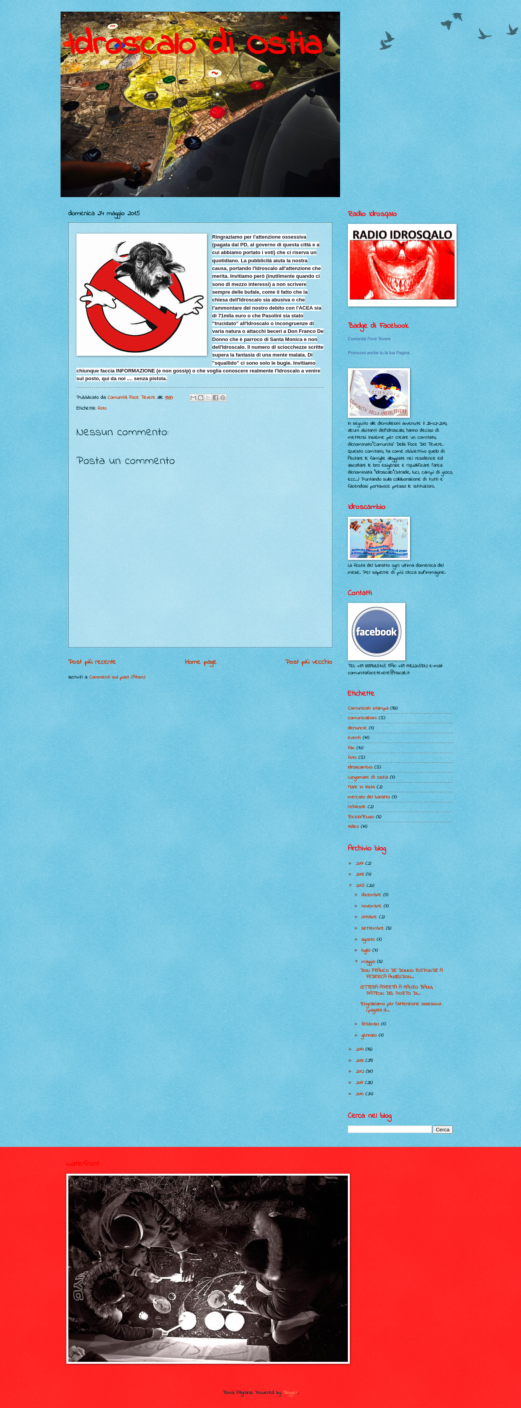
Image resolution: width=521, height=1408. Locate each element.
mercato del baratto (369, 797)
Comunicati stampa (368, 708)
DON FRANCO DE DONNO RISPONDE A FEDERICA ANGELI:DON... (401, 973)
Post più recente (92, 662)
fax (351, 748)
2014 (360, 1049)
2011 (360, 1082)
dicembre (372, 895)
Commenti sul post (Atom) (117, 677)
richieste (357, 807)
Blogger (290, 1392)
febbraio (371, 1024)
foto (102, 408)
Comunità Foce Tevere (369, 338)
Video (353, 826)
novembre (372, 906)
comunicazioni (362, 718)
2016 (361, 874)
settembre (373, 928)
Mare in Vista (361, 787)
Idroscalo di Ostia (195, 45)
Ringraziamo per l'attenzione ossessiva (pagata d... (400, 1006)
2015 (361, 885)
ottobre (370, 917)
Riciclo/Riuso (361, 817)
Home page (201, 662)
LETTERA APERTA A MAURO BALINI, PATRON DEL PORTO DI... (396, 990)
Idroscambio (360, 767)
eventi (354, 737)
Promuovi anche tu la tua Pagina (379, 352)
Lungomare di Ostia (368, 777)
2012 (361, 1071)
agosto (369, 939)
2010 (360, 1094)
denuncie (357, 728)
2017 (360, 863)
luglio (366, 950)
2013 (360, 1060)
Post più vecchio (308, 662)
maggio (369, 961)
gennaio (370, 1035)
